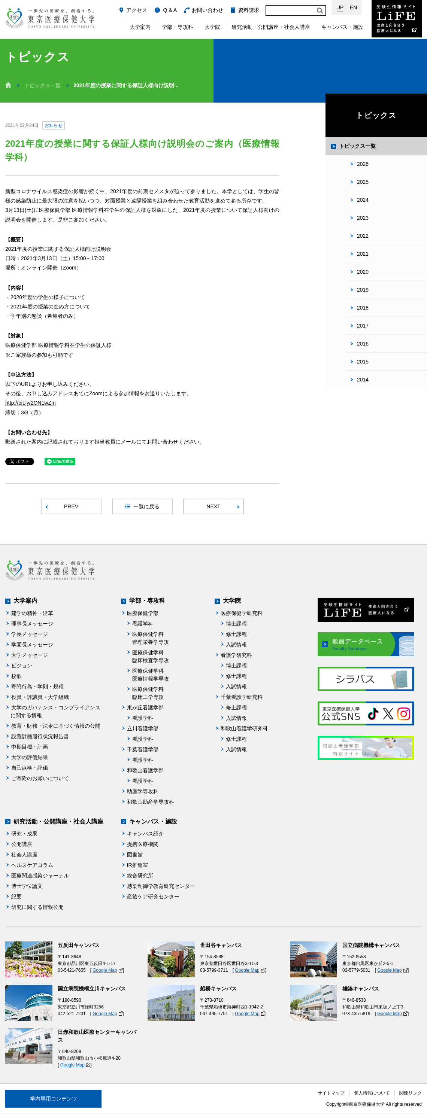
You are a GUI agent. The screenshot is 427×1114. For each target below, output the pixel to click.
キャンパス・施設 (342, 27)
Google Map (105, 970)
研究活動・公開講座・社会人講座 (270, 27)
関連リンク (410, 1093)
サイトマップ (331, 1093)
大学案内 (140, 27)
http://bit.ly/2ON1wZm (30, 403)
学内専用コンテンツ (53, 1099)
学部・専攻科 (177, 27)
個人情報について (372, 1093)
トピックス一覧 (42, 85)
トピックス (376, 115)
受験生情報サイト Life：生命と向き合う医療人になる (397, 18)
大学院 (212, 27)
